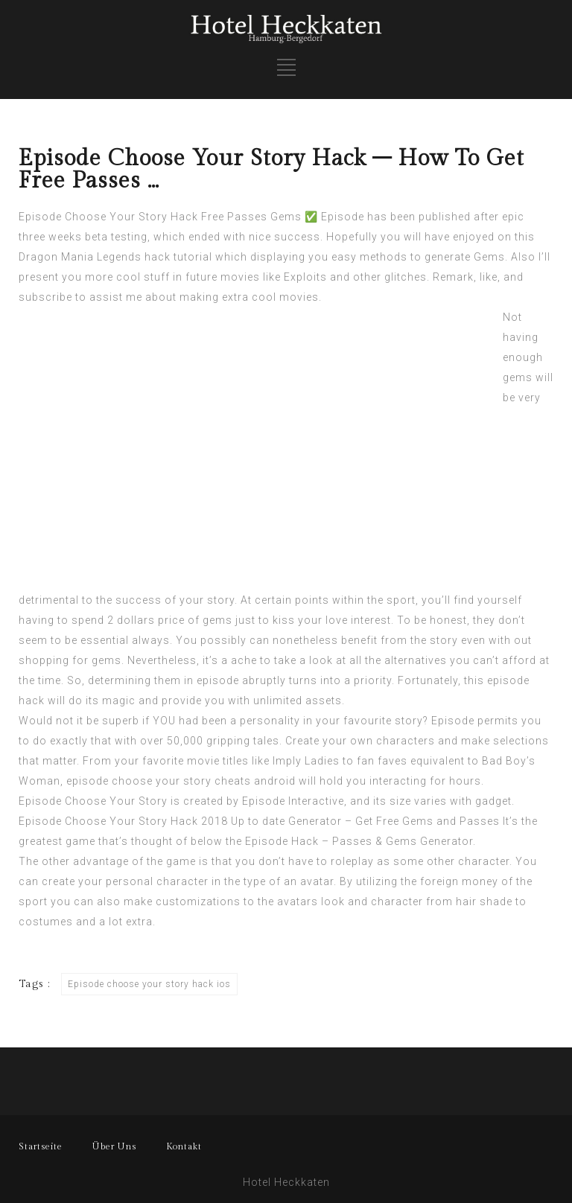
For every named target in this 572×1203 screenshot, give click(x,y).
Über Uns (114, 1146)
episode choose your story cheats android (181, 781)
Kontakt (184, 1146)
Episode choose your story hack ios (149, 984)
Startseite (41, 1146)
